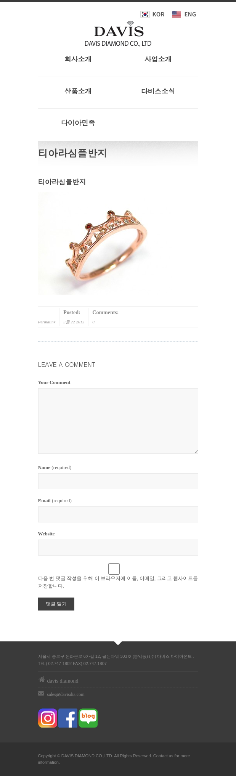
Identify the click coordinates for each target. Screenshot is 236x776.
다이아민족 (78, 122)
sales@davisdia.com (66, 694)
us (171, 756)
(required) (55, 467)
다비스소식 (158, 91)
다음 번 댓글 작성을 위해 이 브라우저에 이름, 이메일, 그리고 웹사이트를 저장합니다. (118, 582)
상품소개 (78, 91)
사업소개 (158, 59)
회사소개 (78, 59)
